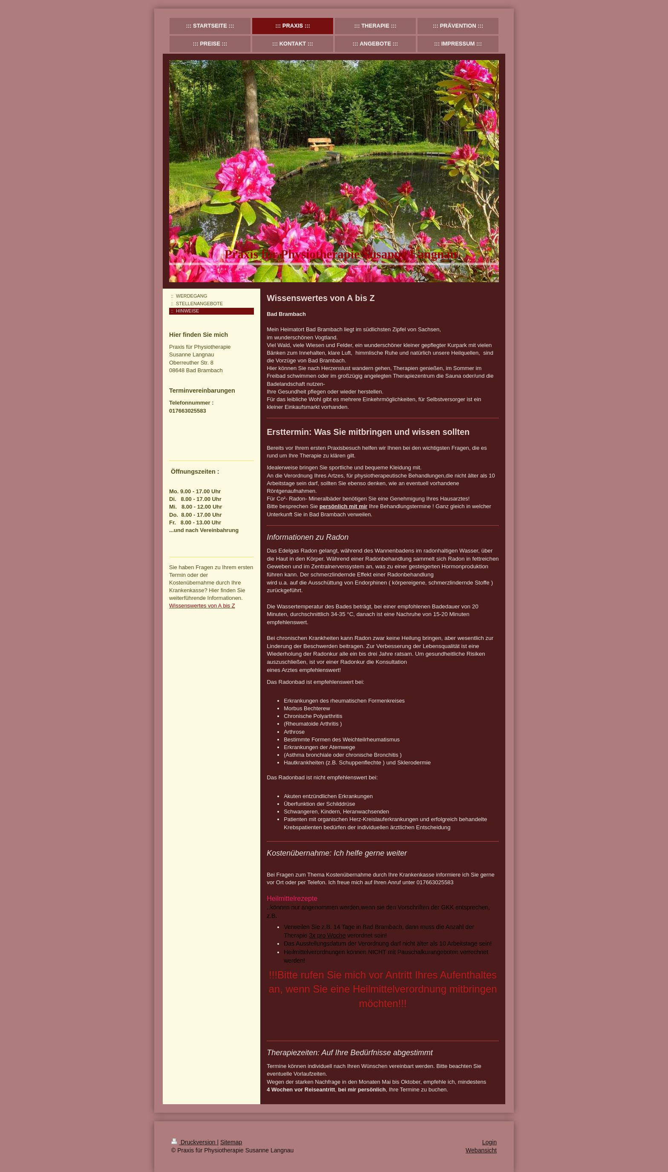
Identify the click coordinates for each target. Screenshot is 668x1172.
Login (489, 1142)
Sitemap (231, 1142)
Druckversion (194, 1142)
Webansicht (481, 1150)
